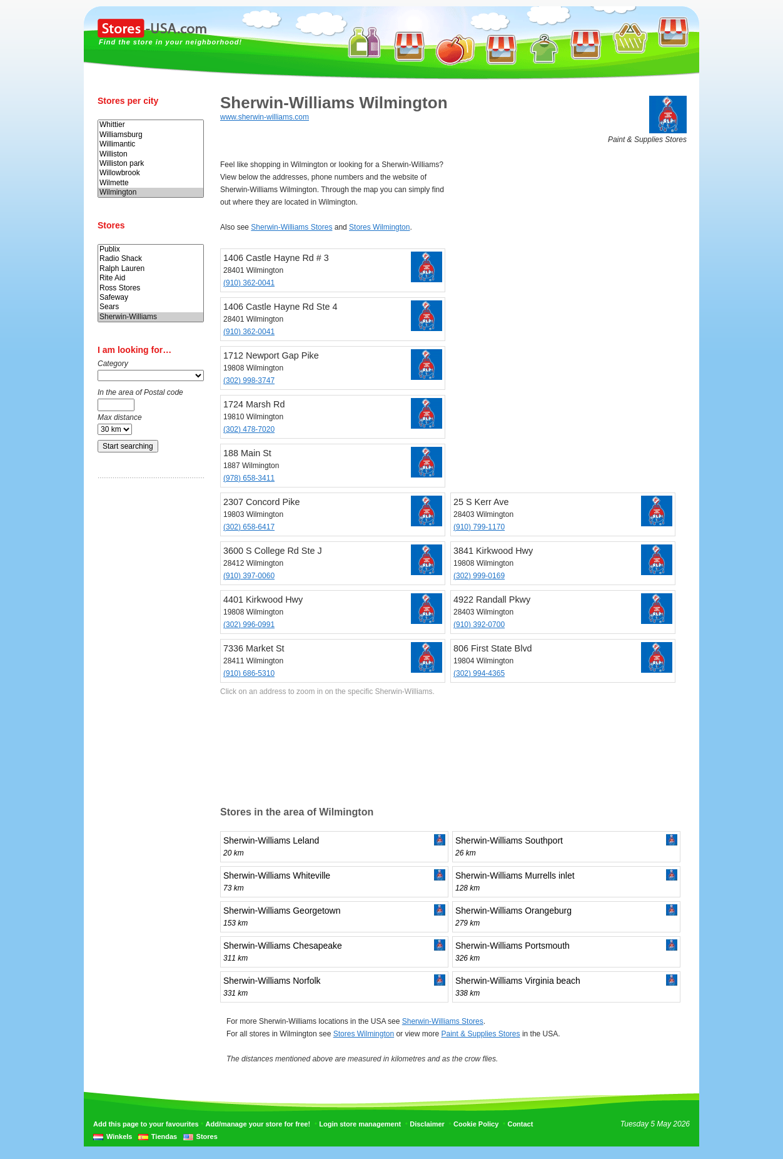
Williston (150, 154)
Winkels (119, 1136)
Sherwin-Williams (150, 317)
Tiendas (164, 1136)
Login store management (360, 1124)
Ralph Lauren (150, 268)
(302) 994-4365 (479, 673)
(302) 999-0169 (479, 575)
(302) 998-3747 (249, 380)
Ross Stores (150, 288)
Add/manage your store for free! (258, 1124)
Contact (520, 1124)
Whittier (150, 125)
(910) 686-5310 (249, 673)
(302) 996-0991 (249, 624)
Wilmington (150, 192)
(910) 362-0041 (249, 282)
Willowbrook (150, 173)
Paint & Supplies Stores (480, 1033)
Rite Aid (150, 278)
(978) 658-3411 (249, 478)
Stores (207, 1136)
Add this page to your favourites (146, 1124)
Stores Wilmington (379, 227)
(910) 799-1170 (479, 527)
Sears (150, 307)
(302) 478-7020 (249, 429)
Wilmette (150, 183)
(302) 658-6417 (249, 527)
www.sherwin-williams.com (264, 117)
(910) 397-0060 (249, 575)
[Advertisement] (148, 684)
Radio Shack (150, 258)
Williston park (150, 163)
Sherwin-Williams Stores (291, 227)
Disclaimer (427, 1124)
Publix (150, 249)
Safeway (150, 297)
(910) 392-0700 (479, 624)
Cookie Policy (475, 1124)
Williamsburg (150, 135)
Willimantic (150, 144)
